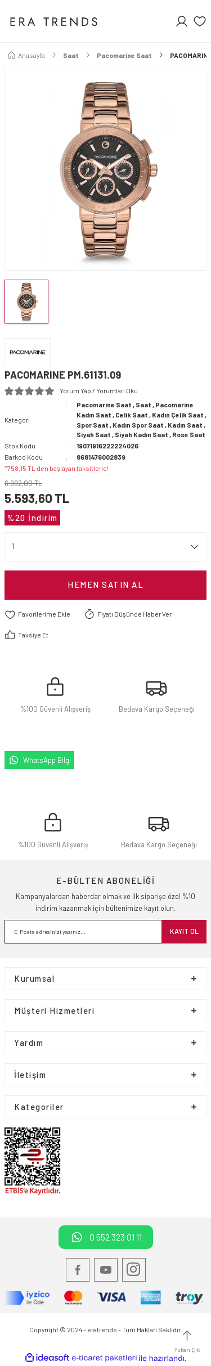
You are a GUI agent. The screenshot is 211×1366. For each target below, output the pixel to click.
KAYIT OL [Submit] (184, 931)
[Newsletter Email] (105, 931)
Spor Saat (93, 425)
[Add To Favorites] (37, 615)
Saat (143, 404)
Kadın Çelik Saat (178, 415)
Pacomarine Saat (104, 404)
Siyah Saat (94, 434)
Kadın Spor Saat (138, 425)
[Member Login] (181, 21)
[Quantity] (105, 546)
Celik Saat (131, 415)
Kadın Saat (185, 425)
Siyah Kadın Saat (141, 434)
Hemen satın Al (105, 584)
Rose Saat (188, 434)
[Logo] (53, 21)
